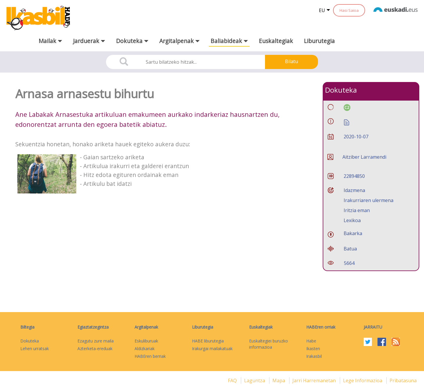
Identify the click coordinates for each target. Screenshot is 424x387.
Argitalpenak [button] (179, 41)
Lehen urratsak (34, 348)
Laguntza (255, 380)
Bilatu (291, 61)
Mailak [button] (50, 41)
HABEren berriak (150, 356)
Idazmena (354, 190)
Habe (311, 341)
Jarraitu (373, 327)
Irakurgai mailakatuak (212, 348)
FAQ (233, 380)
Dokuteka (29, 341)
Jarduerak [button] (89, 41)
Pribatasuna (403, 380)
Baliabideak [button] (229, 41)
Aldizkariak (145, 348)
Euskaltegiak (276, 41)
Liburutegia (319, 41)
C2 (347, 107)
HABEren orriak (320, 327)
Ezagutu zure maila (95, 341)
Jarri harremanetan (314, 380)
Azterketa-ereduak (94, 348)
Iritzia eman (357, 210)
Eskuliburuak (146, 341)
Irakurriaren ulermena (368, 200)
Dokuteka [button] (132, 41)
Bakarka (353, 233)
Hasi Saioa (349, 10)
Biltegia (27, 327)
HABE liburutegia (208, 341)
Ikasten (313, 348)
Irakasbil (314, 356)
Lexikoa (352, 220)
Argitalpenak (146, 327)
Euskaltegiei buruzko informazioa (268, 344)
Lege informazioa (363, 380)
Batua (350, 248)
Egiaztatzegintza (93, 327)
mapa (279, 380)
